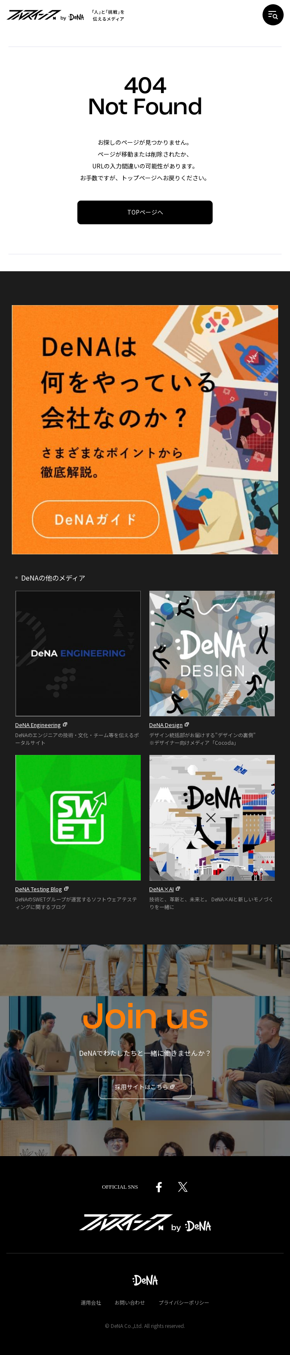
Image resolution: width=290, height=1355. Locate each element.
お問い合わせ (130, 1302)
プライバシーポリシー (184, 1302)
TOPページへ (145, 212)
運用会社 (91, 1302)
